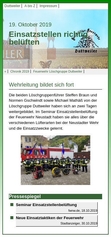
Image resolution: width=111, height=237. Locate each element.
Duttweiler (12, 6)
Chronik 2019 (19, 71)
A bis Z (30, 6)
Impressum (48, 6)
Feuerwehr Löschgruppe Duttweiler (57, 71)
